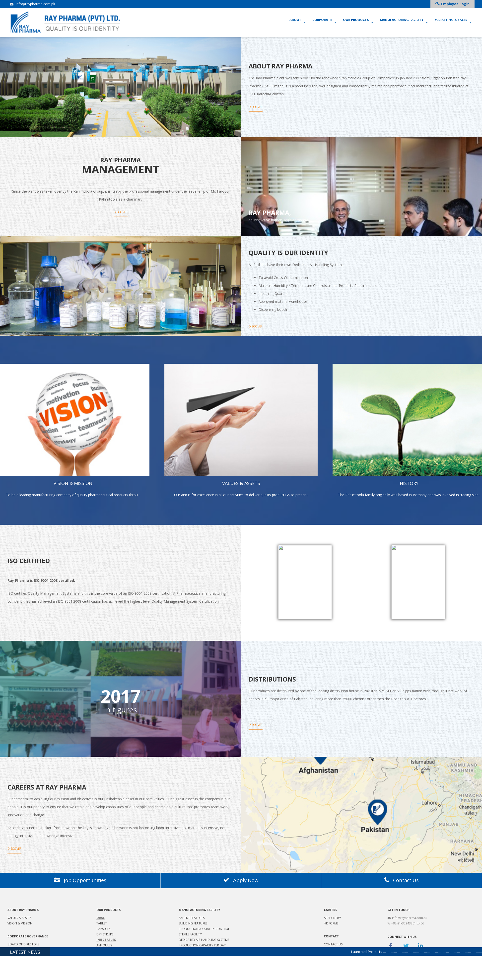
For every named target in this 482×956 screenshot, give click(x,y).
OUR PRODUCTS (358, 21)
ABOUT (297, 21)
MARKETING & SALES (453, 21)
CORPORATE (324, 21)
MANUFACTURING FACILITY (404, 21)
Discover (256, 116)
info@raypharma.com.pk (32, 3)
